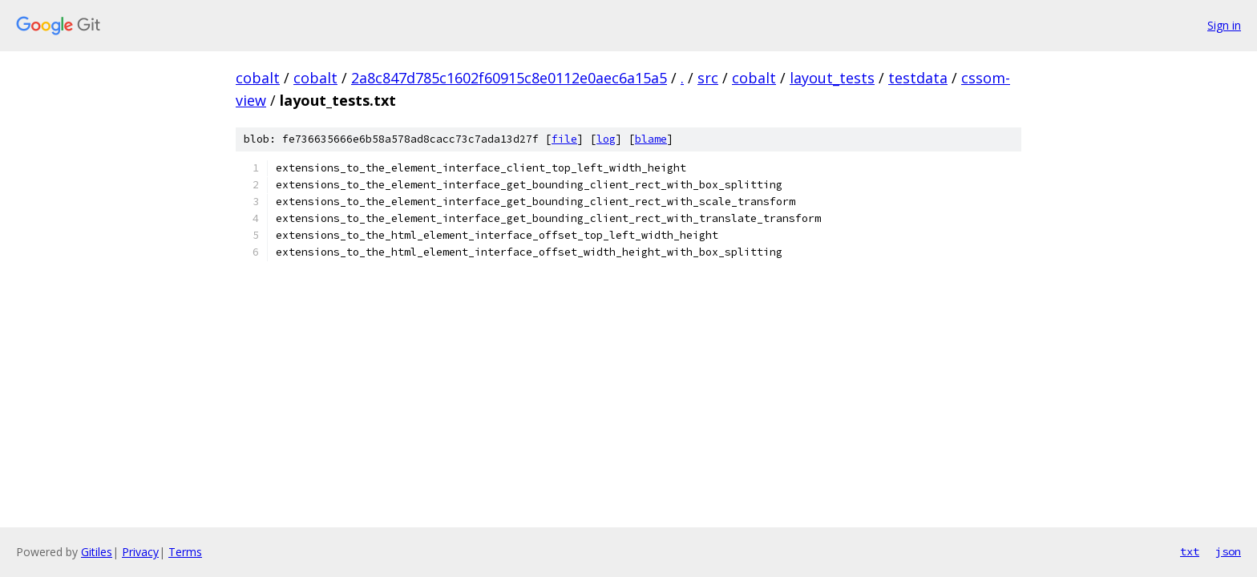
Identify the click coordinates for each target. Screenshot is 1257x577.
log (606, 139)
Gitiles (96, 551)
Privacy (140, 551)
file (564, 139)
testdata (918, 77)
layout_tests (832, 77)
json (1228, 551)
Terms (185, 551)
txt (1189, 551)
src (707, 77)
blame (651, 139)
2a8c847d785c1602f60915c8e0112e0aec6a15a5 (509, 77)
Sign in (1224, 25)
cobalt (258, 77)
